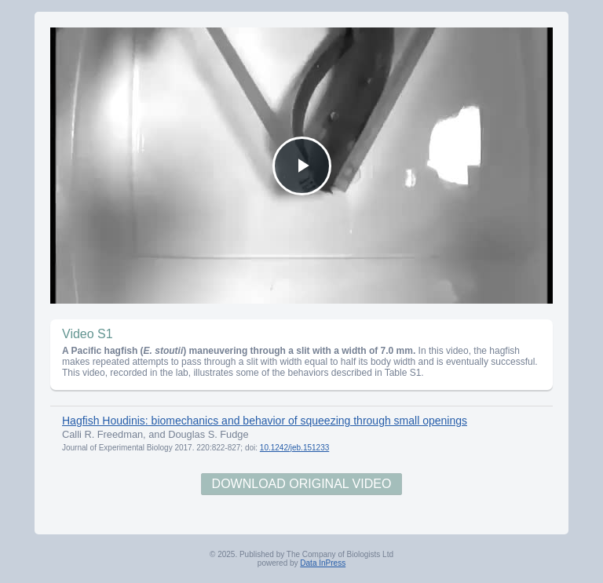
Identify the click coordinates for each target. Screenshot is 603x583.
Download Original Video (302, 483)
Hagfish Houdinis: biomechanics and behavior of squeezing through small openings (264, 420)
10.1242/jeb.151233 (294, 447)
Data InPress (322, 563)
